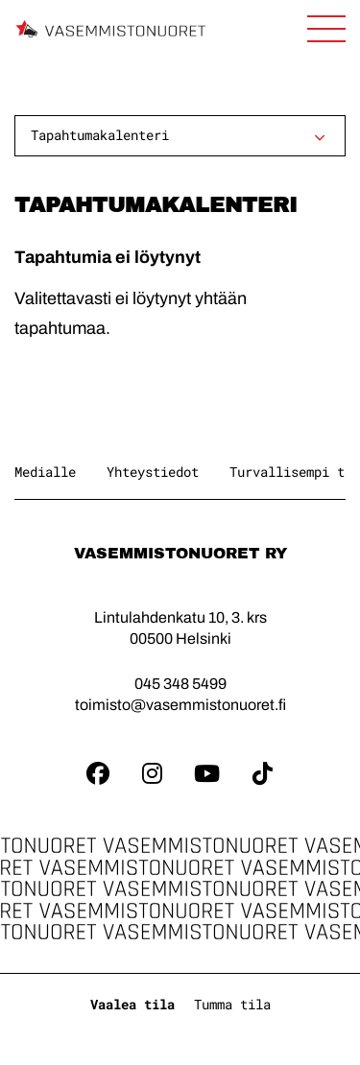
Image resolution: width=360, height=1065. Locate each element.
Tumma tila (232, 1004)
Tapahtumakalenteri (100, 135)
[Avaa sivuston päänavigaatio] (326, 28)
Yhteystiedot (153, 471)
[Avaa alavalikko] (319, 137)
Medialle (45, 471)
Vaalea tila (132, 1004)
